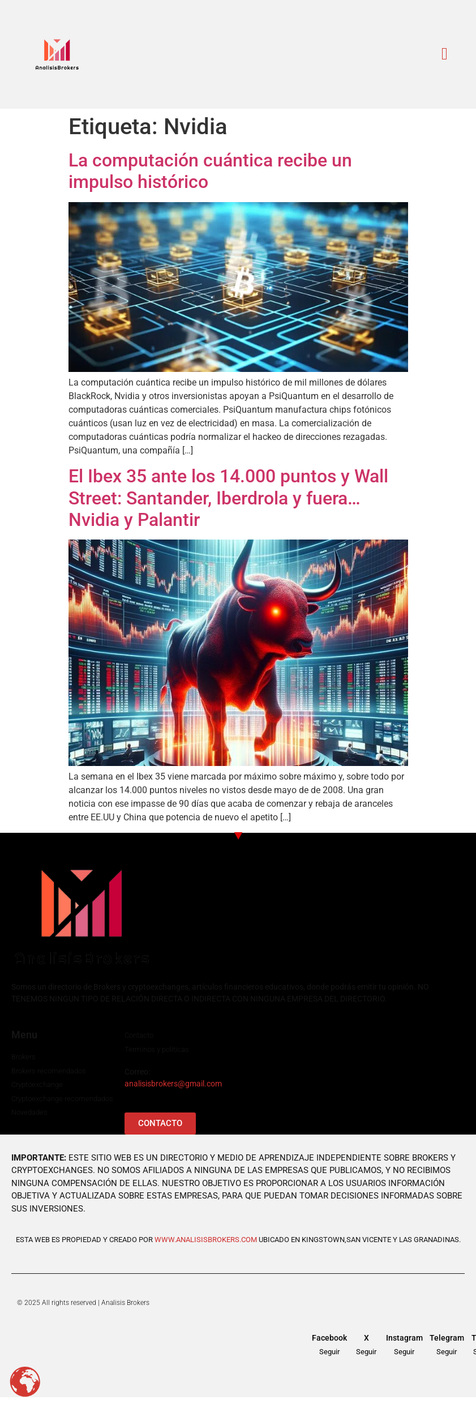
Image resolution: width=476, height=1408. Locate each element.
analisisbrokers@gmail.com (173, 1083)
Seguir (329, 1351)
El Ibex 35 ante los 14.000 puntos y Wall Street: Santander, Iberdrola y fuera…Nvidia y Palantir (228, 497)
